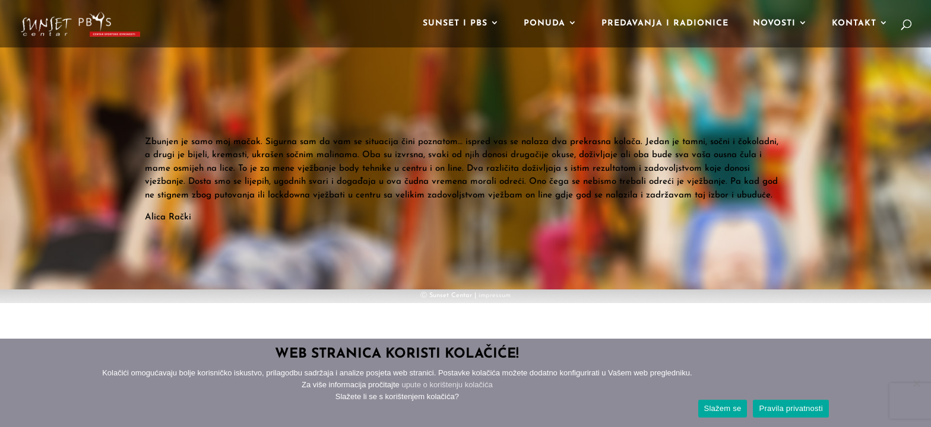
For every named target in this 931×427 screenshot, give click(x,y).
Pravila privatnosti (790, 408)
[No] (916, 383)
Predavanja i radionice (665, 24)
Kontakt (854, 24)
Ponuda (544, 24)
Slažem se (723, 408)
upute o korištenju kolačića (446, 384)
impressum (495, 295)
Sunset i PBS (455, 24)
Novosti (774, 24)
